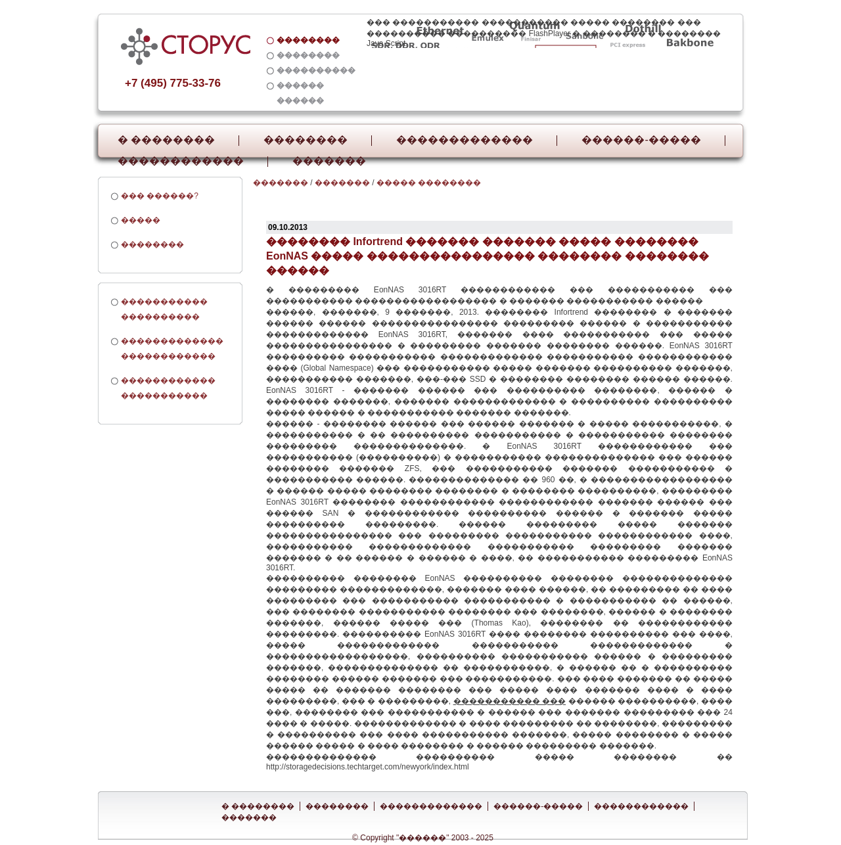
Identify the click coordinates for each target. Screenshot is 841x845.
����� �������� (428, 182)
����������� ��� (509, 701)
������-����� (640, 140)
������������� (464, 140)
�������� (305, 140)
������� (329, 161)
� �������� (166, 140)
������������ (181, 161)
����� (140, 220)
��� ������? (159, 195)
